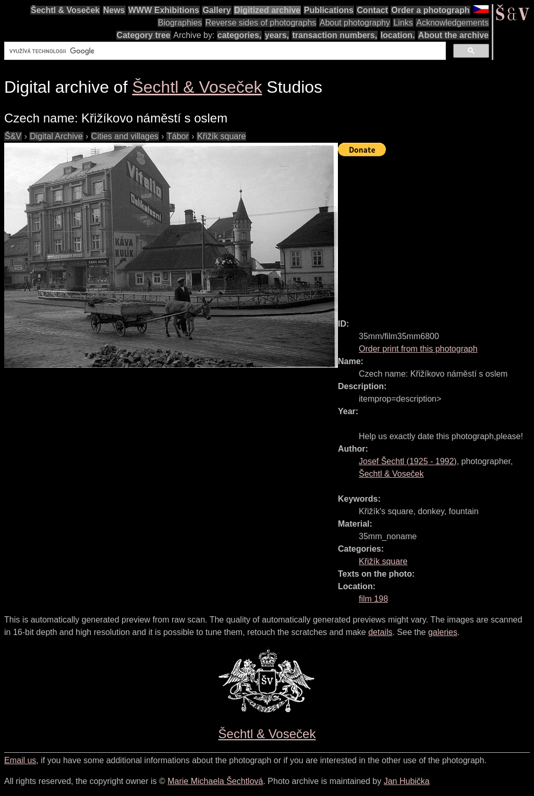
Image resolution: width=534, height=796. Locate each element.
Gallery (216, 10)
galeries (442, 632)
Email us (20, 760)
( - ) (408, 461)
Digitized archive (267, 10)
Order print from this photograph (418, 348)
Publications (329, 10)
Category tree (144, 35)
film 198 (373, 598)
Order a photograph (430, 10)
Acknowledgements (452, 22)
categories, (239, 35)
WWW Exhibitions (163, 10)
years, (277, 35)
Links (402, 22)
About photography (355, 22)
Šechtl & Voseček (65, 10)
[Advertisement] (436, 233)
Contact (372, 10)
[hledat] (224, 51)
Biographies (180, 22)
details (380, 632)
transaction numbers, (334, 35)
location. (398, 35)
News (114, 10)
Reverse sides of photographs (261, 22)
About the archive (453, 35)
